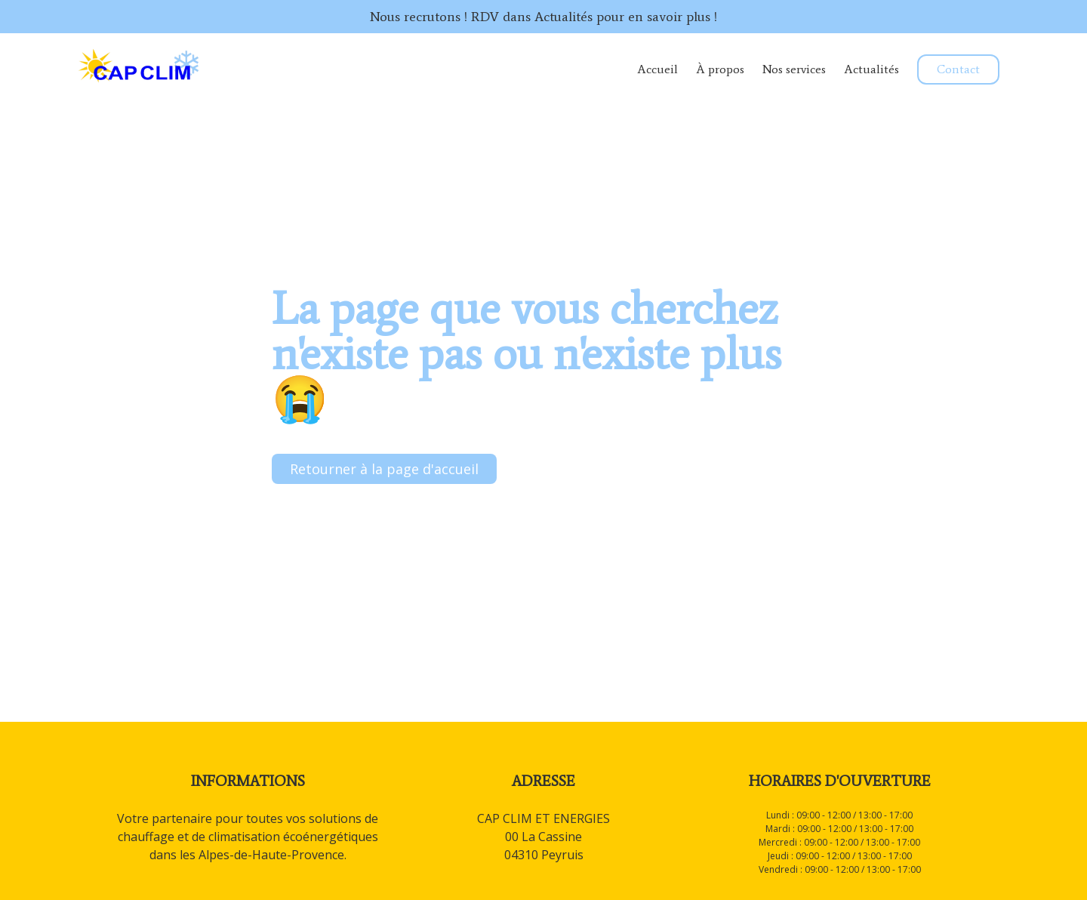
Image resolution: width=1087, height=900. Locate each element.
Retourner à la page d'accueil (384, 469)
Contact (958, 69)
